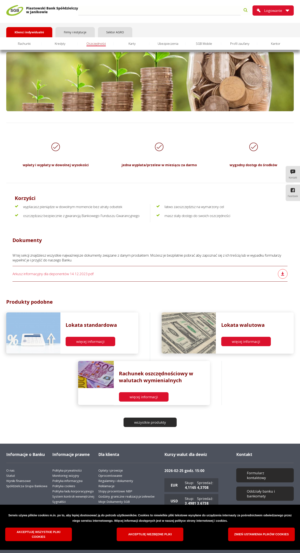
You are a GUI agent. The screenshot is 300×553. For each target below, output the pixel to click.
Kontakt (293, 177)
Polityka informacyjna (67, 481)
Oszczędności (96, 43)
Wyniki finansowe (18, 481)
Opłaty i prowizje (110, 470)
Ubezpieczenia (168, 43)
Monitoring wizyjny (65, 475)
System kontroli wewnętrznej (73, 496)
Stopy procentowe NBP (115, 491)
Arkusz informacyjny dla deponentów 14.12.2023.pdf (53, 273)
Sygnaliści (59, 501)
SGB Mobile (204, 43)
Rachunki (24, 43)
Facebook (293, 196)
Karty (132, 43)
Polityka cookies (63, 486)
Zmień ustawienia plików (261, 536)
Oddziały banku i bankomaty (261, 493)
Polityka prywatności (67, 470)
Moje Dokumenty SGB (114, 501)
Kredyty (60, 43)
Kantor (275, 43)
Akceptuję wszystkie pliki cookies (38, 536)
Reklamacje (106, 486)
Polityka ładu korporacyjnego (73, 491)
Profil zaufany (239, 43)
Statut (10, 475)
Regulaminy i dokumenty (115, 481)
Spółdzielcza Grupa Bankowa (26, 486)
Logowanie (273, 10)
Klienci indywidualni (29, 32)
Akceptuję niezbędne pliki (150, 536)
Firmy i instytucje (75, 32)
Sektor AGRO (115, 32)
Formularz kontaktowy (256, 475)
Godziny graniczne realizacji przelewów (126, 496)
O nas (10, 470)
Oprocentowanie (110, 475)
